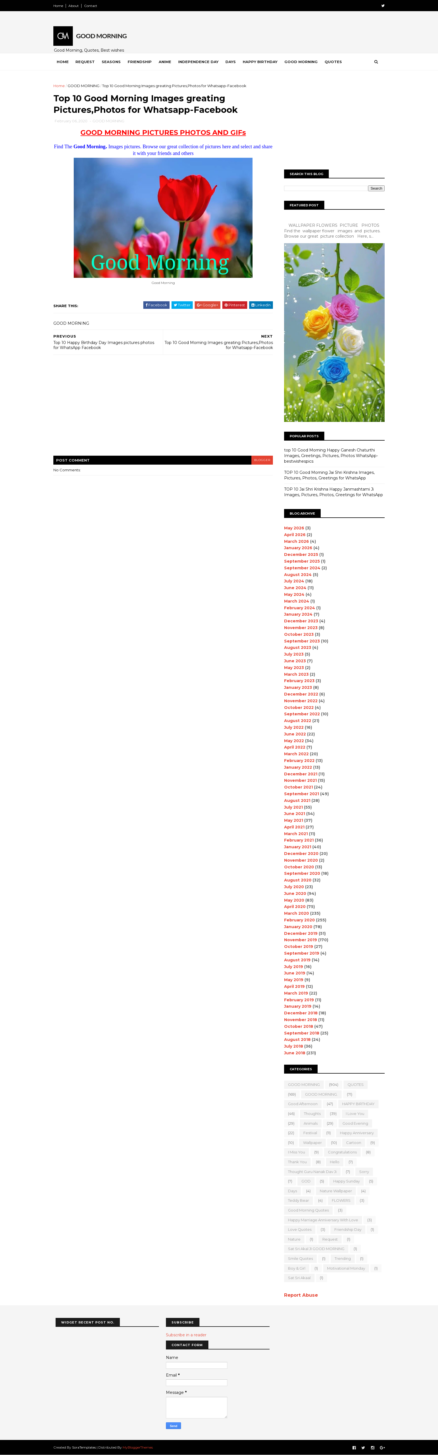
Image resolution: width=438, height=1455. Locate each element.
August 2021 (295, 800)
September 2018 (299, 1033)
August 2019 (295, 959)
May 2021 (291, 820)
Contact (92, 6)
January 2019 (295, 1006)
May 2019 (291, 979)
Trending (340, 1258)
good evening (353, 1123)
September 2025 (300, 561)
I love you (353, 1113)
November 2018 (298, 1019)
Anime (167, 61)
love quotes (297, 1229)
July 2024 (292, 581)
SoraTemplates (86, 1447)
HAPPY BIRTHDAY (356, 1104)
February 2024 (297, 607)
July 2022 (291, 727)
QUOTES (353, 1084)
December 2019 (298, 933)
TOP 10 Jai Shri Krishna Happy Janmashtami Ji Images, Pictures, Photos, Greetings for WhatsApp (331, 492)
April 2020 (292, 906)
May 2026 (292, 528)
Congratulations (340, 1152)
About (76, 6)
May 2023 (292, 667)
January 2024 (296, 614)
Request (87, 61)
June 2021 (292, 813)
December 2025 (299, 554)
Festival (308, 1133)
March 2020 (294, 913)
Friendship (142, 61)
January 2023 (296, 687)
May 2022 (292, 740)
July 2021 (291, 807)
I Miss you (294, 1152)
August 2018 (295, 1039)
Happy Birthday (262, 61)
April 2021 (292, 827)
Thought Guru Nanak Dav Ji (310, 1171)
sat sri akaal (297, 1277)
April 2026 (292, 534)
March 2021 (294, 833)
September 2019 (299, 953)
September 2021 (299, 793)
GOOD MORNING (86, 85)
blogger (260, 460)
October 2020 (297, 866)
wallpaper (310, 1142)
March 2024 (294, 601)
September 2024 (300, 567)
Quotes (335, 61)
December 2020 (299, 853)
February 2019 (297, 999)
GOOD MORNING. (319, 1094)
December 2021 (298, 774)
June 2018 (292, 1052)
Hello (332, 1162)
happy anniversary (355, 1133)
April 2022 (292, 747)
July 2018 (291, 1046)
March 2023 (294, 674)
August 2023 (295, 647)
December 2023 (299, 620)
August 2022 (295, 720)
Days (233, 61)
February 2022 (297, 760)
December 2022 (299, 694)
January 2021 (295, 846)
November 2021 (298, 780)
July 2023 (291, 654)
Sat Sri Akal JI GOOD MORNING (314, 1248)
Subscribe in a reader (186, 1334)
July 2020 (292, 886)
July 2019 (291, 966)
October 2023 (296, 634)
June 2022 (293, 734)
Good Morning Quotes (306, 1210)
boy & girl (294, 1268)
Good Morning (303, 61)
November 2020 (299, 860)
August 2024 (296, 574)
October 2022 (296, 707)
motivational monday (344, 1268)
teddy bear (296, 1200)
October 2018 (296, 1026)
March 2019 (294, 993)
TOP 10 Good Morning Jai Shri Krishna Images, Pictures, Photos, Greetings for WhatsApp (327, 475)
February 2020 (297, 920)
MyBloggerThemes (140, 1447)
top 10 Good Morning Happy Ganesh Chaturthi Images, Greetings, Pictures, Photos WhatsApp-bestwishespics (329, 456)
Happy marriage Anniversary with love (321, 1220)
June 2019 (292, 973)
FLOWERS (339, 1200)
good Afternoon (300, 1104)
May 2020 (292, 900)
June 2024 (293, 587)
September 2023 (300, 641)
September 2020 (300, 873)
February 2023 (297, 680)
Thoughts (310, 1113)
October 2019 (296, 946)
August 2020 (295, 880)
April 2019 (292, 986)
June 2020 (293, 893)
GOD (303, 1181)
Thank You (295, 1162)
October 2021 (296, 787)
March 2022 (294, 753)
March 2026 (294, 541)
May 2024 (292, 594)
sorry (362, 1171)
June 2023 (293, 660)
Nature (292, 1239)
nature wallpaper (334, 1191)
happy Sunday (344, 1181)
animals (308, 1123)
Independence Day (200, 61)
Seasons (113, 61)
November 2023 (298, 627)
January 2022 (296, 767)
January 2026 (296, 547)
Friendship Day (345, 1229)
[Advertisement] (163, 409)
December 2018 (298, 1013)
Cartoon (351, 1142)
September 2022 (300, 713)
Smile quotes (298, 1258)
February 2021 (296, 840)
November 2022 (298, 700)
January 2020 (296, 926)
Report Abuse (299, 1295)
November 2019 (298, 939)
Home (60, 6)
